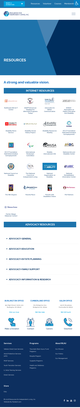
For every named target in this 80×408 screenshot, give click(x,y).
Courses (57, 4)
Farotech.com (16, 402)
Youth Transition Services (12, 365)
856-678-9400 (66, 312)
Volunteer (47, 4)
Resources (35, 4)
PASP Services (9, 361)
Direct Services (9, 375)
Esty (5, 392)
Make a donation (14, 4)
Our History (59, 354)
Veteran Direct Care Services (13, 349)
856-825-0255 (40, 312)
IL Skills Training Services (12, 370)
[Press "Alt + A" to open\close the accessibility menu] (77, 3)
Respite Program (35, 356)
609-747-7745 (14, 312)
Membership (69, 4)
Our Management (61, 358)
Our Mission (59, 349)
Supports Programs (36, 361)
